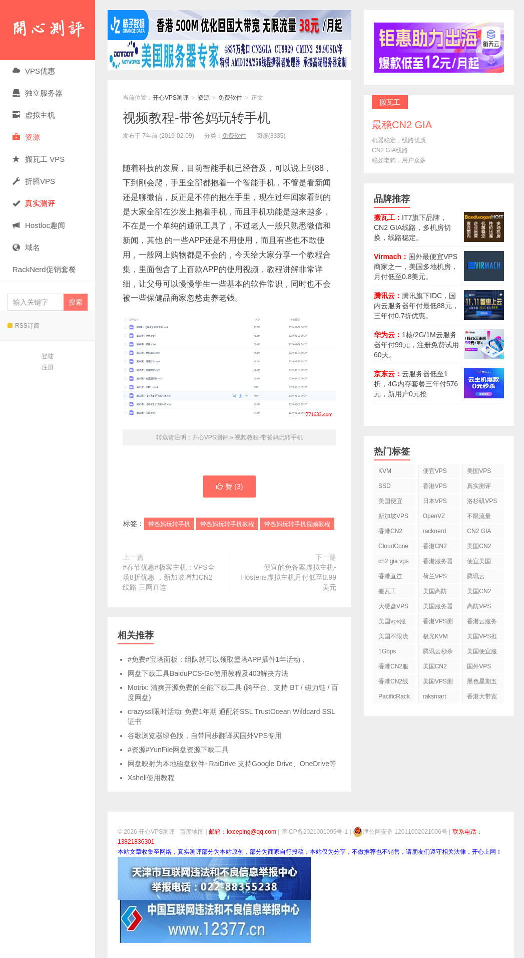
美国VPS (479, 470)
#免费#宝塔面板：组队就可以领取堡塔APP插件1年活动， (217, 659)
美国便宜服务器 (482, 653)
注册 (48, 367)
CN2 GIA (479, 531)
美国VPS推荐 (482, 638)
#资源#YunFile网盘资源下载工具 (178, 750)
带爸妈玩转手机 (169, 524)
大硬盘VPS (393, 606)
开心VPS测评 (47, 30)
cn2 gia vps (393, 561)
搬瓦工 (387, 591)
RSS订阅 (24, 325)
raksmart (434, 696)
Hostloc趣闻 (39, 225)
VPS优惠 (34, 71)
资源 (26, 137)
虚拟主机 (34, 115)
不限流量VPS (479, 518)
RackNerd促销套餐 (44, 269)
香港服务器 (438, 561)
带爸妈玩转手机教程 (227, 524)
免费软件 (230, 97)
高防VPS (479, 606)
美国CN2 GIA (435, 668)
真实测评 (479, 486)
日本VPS (435, 501)
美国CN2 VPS (479, 593)
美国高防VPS (435, 593)
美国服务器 (438, 606)
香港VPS (435, 486)
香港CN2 (435, 546)
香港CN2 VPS (390, 533)
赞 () (229, 487)
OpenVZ (434, 516)
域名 (26, 247)
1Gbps (387, 651)
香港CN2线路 (393, 683)
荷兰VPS (435, 576)
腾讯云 (476, 576)
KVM (384, 470)
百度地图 (192, 831)
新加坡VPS (393, 516)
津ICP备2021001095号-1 (314, 831)
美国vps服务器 (392, 623)
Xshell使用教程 (151, 778)
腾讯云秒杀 (438, 651)
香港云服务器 (482, 623)
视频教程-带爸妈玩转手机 (196, 117)
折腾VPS (34, 181)
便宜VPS (435, 470)
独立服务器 (38, 93)
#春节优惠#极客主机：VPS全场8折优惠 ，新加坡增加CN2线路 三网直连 (169, 577)
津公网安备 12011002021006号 (400, 832)
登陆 (48, 356)
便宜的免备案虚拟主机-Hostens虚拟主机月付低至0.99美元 (288, 577)
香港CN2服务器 (393, 668)
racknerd (434, 531)
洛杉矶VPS (482, 501)
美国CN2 (479, 546)
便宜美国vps (479, 563)
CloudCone (393, 546)
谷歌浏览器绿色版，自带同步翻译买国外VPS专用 (205, 736)
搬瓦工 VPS (39, 159)
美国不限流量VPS (393, 638)
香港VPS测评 (438, 623)
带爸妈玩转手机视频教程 (297, 524)
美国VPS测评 (438, 683)
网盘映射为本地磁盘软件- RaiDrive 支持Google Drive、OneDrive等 (232, 764)
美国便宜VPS (390, 503)
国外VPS (479, 666)
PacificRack (394, 696)
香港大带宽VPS (482, 698)
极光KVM (435, 636)
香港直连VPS (390, 578)
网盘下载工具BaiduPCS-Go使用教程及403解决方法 (208, 673)
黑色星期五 (482, 681)
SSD (384, 486)
